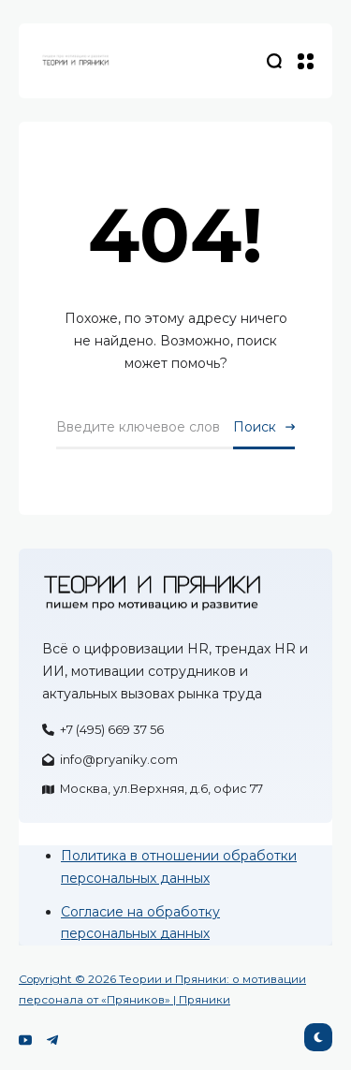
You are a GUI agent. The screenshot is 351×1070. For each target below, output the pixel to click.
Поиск (254, 426)
